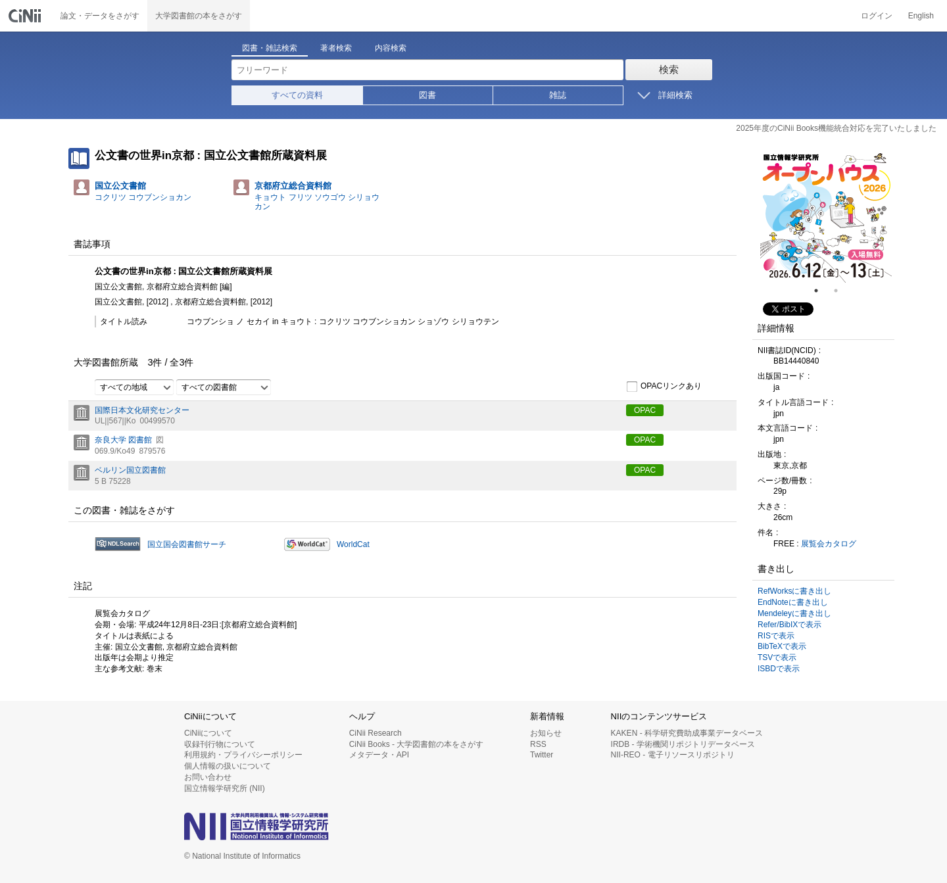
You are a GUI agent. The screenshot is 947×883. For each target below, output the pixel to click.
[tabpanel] (826, 217)
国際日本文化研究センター (142, 410)
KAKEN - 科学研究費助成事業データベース (687, 733)
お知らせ (546, 733)
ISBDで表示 (779, 668)
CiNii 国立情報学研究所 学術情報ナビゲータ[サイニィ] (26, 16)
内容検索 (390, 48)
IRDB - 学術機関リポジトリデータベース (683, 744)
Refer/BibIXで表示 (789, 624)
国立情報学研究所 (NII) (224, 788)
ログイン (876, 15)
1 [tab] (821, 290)
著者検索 (336, 48)
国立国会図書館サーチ (186, 544)
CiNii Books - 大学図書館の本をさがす (416, 744)
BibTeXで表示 (782, 646)
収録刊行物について (219, 744)
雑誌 (557, 95)
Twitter (541, 754)
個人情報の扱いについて (227, 766)
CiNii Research (375, 733)
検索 (669, 69)
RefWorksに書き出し (794, 591)
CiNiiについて (208, 733)
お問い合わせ (207, 777)
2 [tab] (841, 290)
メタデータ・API (379, 754)
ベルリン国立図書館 (130, 470)
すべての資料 (297, 95)
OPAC (645, 410)
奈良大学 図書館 (123, 439)
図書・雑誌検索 (269, 48)
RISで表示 (776, 635)
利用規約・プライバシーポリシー (243, 754)
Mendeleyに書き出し (794, 613)
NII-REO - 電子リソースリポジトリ (673, 754)
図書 (427, 95)
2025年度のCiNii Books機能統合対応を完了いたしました (836, 128)
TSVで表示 (777, 657)
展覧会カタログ (828, 543)
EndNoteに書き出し (793, 602)
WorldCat (353, 544)
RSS (538, 744)
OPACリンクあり (664, 387)
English (921, 15)
